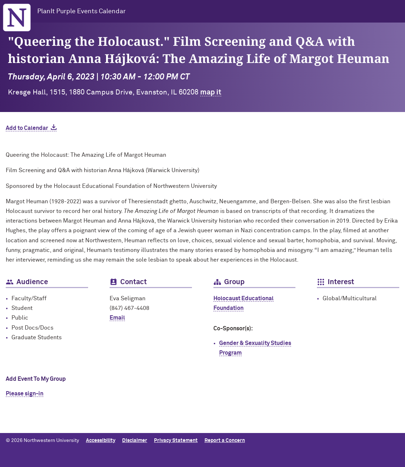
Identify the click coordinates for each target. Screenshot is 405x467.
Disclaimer (134, 440)
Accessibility (100, 440)
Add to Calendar (27, 128)
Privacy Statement (176, 440)
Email (117, 318)
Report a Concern (224, 440)
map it (210, 92)
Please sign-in (24, 394)
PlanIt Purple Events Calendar (81, 11)
